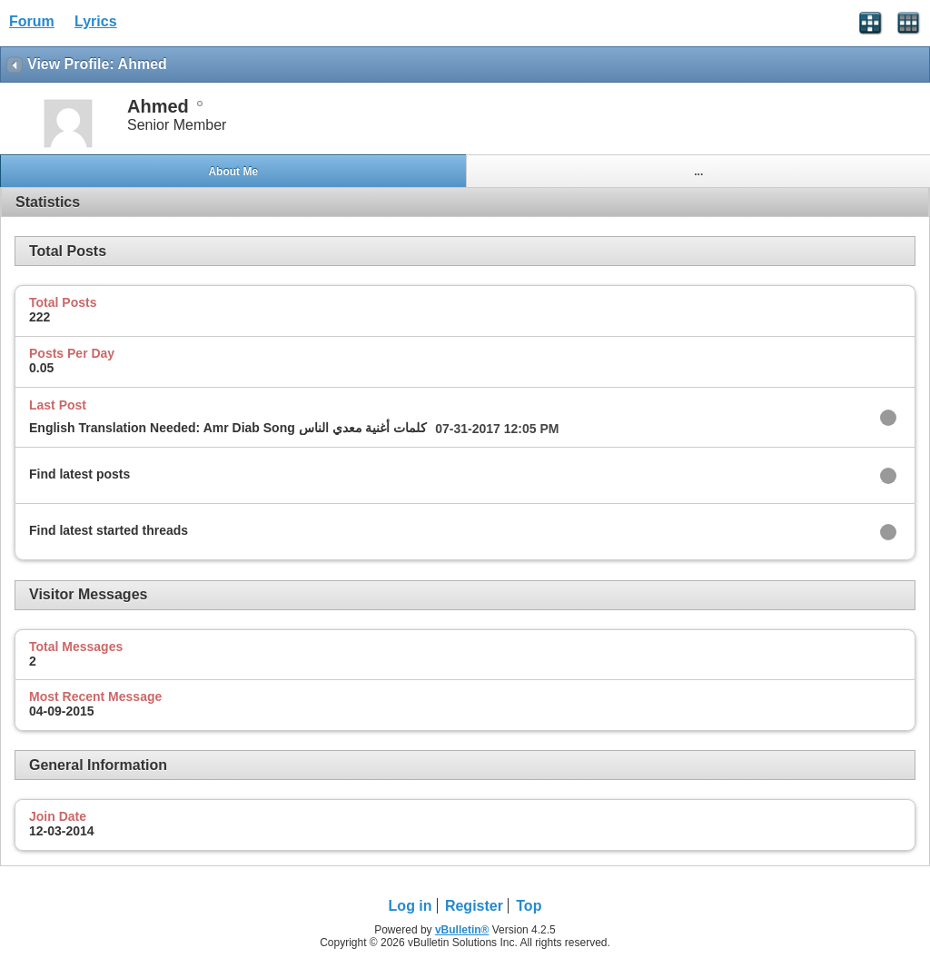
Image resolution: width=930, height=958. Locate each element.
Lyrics (95, 21)
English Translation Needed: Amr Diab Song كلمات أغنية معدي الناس (228, 427)
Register (474, 906)
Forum (31, 21)
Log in (410, 906)
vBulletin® (462, 929)
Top (528, 906)
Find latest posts (79, 474)
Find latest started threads (108, 530)
